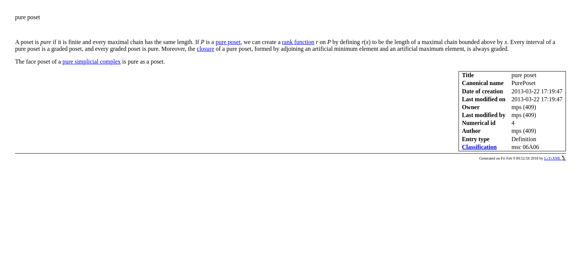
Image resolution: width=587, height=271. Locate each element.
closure (205, 49)
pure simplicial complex (92, 61)
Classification (479, 147)
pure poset (228, 42)
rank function (298, 42)
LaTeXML (555, 158)
